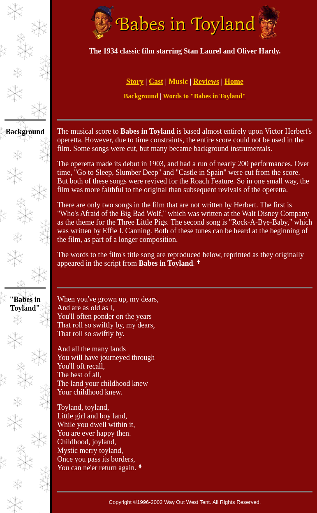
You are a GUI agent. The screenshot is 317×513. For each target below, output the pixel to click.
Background (141, 96)
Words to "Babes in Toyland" (204, 96)
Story (134, 81)
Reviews (206, 81)
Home (233, 81)
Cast (156, 81)
